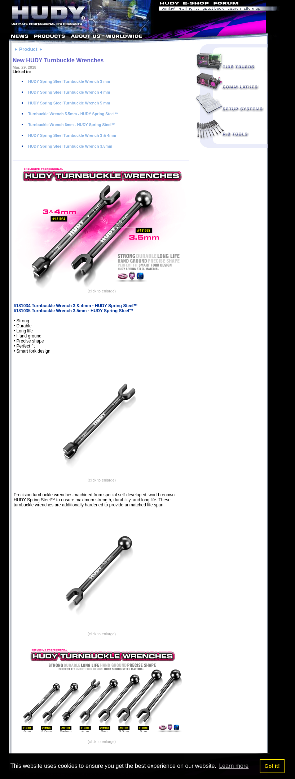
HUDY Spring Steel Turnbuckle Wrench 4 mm (68, 92)
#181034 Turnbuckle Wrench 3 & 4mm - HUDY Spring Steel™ (76, 305)
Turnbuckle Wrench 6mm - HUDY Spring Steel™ (71, 124)
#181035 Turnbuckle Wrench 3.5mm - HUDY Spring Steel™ (73, 310)
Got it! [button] (271, 766)
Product (28, 49)
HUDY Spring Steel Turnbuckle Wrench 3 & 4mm (71, 135)
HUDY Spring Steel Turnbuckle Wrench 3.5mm (69, 146)
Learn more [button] (233, 766)
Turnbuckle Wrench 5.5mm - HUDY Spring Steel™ (72, 114)
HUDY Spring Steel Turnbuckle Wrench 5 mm (68, 103)
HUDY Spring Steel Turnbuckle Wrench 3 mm (68, 81)
